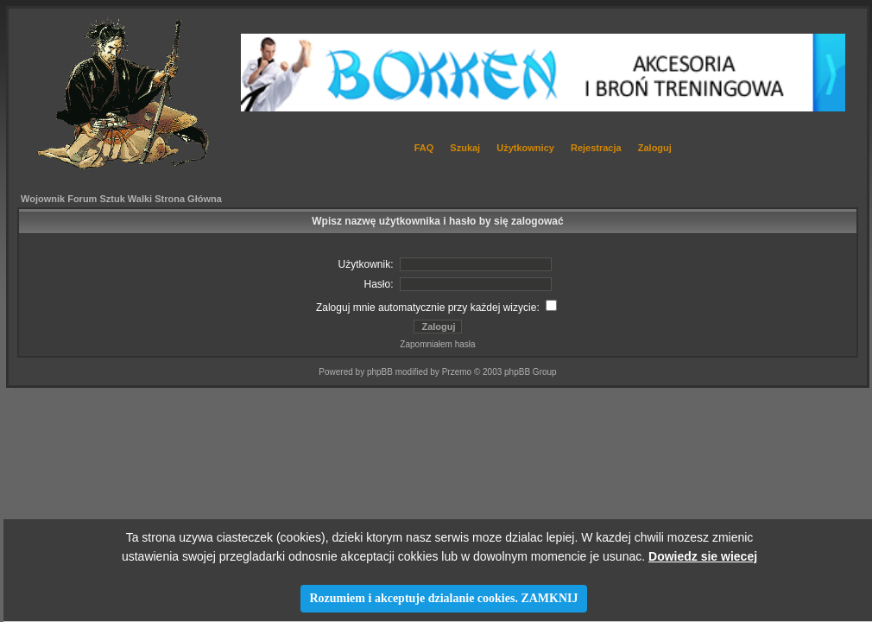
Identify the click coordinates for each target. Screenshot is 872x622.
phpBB (380, 372)
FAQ (424, 148)
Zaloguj (655, 148)
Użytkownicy (525, 148)
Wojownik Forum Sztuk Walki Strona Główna (121, 199)
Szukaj (465, 148)
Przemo (456, 372)
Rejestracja (596, 148)
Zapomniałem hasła (437, 344)
